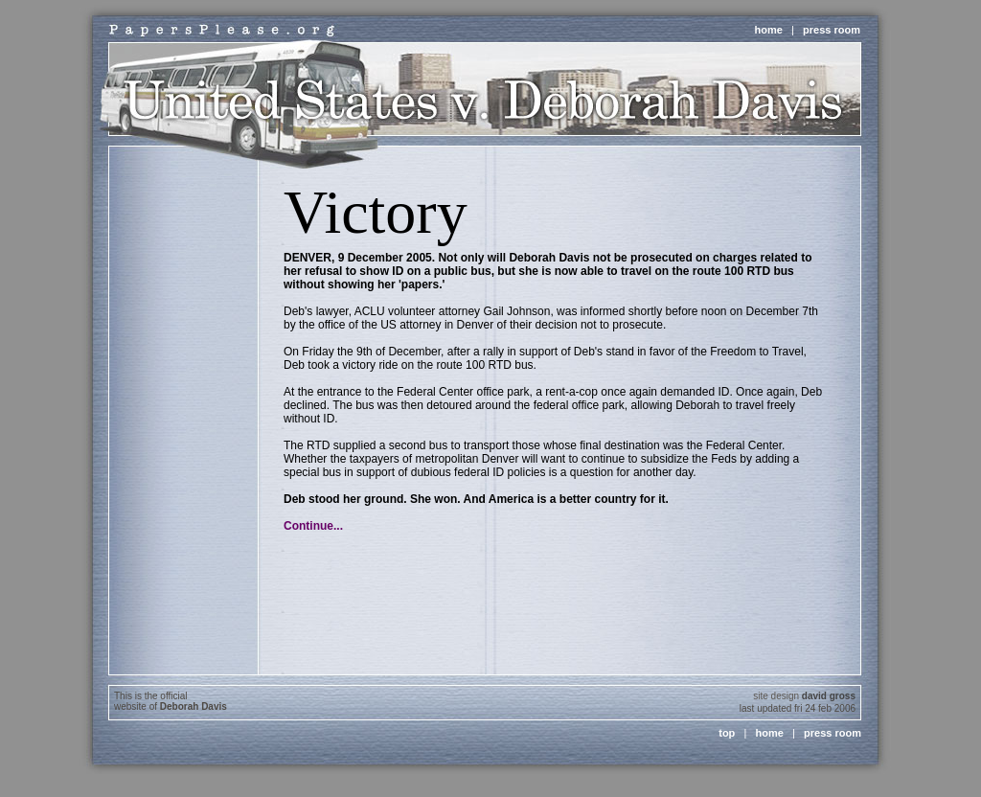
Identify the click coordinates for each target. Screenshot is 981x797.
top (727, 733)
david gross (829, 696)
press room (831, 29)
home (769, 29)
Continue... (313, 526)
